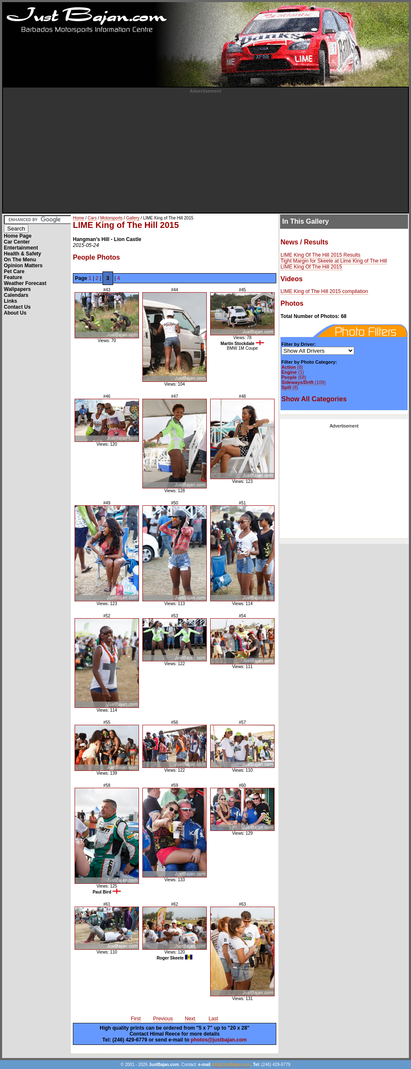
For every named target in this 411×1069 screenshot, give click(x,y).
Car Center (17, 242)
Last (213, 1019)
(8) (292, 367)
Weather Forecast (25, 283)
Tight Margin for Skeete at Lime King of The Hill (333, 261)
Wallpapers (17, 289)
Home (78, 218)
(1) (292, 372)
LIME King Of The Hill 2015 (311, 267)
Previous (163, 1019)
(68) (293, 377)
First (136, 1019)
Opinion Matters (23, 266)
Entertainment (21, 248)
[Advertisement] (206, 152)
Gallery (133, 218)
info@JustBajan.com (231, 1064)
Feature (13, 277)
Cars (92, 218)
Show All (314, 399)
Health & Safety (22, 254)
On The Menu (20, 260)
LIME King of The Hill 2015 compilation (324, 291)
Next (190, 1019)
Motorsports (111, 218)
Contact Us (17, 307)
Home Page (17, 236)
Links (10, 301)
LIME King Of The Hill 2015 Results (320, 255)
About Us (15, 313)
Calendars (16, 295)
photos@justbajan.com (219, 1040)
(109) (303, 382)
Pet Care (14, 271)
